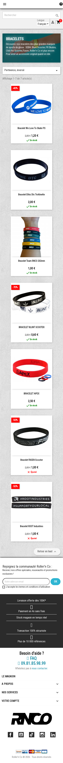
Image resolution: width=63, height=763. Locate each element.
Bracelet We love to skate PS (31, 128)
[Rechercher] (31, 15)
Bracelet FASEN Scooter (31, 460)
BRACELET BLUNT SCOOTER (31, 327)
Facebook (10, 734)
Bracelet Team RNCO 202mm (31, 261)
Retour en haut (47, 552)
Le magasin (8, 676)
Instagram (42, 734)
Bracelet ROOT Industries (31, 526)
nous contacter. (40, 668)
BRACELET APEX (31, 393)
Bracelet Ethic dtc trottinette (31, 194)
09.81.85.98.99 (32, 663)
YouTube (21, 734)
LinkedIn (53, 734)
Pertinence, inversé (31, 71)
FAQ (32, 658)
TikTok (31, 734)
